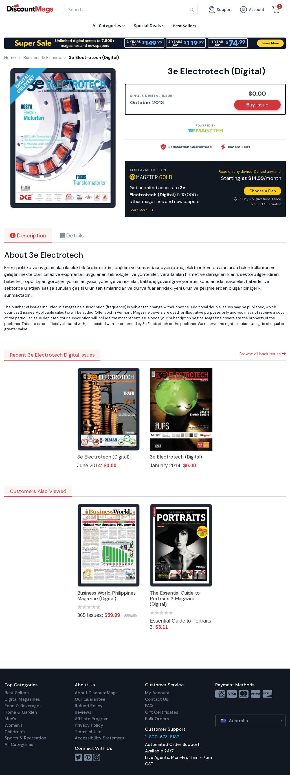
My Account (157, 693)
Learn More (141, 210)
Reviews (83, 712)
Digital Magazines (22, 699)
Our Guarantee (90, 699)
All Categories (19, 744)
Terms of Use (88, 732)
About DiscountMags (96, 693)
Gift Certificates (161, 712)
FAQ (149, 706)
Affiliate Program (91, 719)
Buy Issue (257, 104)
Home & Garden (21, 712)
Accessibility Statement (100, 738)
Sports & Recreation (25, 738)
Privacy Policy (89, 725)
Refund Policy (89, 706)
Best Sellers (17, 693)
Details (72, 235)
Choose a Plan (262, 190)
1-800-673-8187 (162, 737)
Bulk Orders (157, 719)
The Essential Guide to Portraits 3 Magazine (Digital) (175, 598)
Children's (15, 732)
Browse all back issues (263, 353)
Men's (10, 719)
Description (28, 235)
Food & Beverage (22, 706)
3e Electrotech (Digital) (103, 457)
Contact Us (156, 699)
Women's (14, 725)
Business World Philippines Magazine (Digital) (106, 596)
